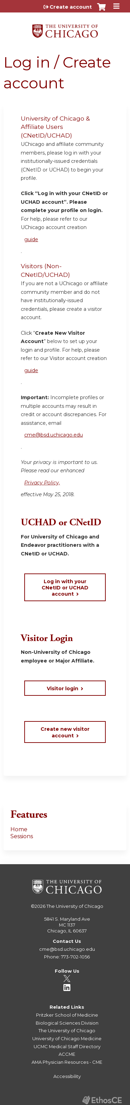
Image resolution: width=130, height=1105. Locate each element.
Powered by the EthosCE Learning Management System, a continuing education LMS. (102, 1100)
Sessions (21, 836)
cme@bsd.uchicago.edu (53, 435)
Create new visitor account (65, 732)
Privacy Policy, (42, 483)
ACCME (67, 1054)
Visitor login (62, 688)
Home (18, 829)
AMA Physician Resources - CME (67, 1062)
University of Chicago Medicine (67, 1038)
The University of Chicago (74, 906)
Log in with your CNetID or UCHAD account (65, 587)
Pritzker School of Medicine (67, 1015)
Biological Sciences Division (67, 1023)
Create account (71, 7)
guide (31, 239)
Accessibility (67, 1076)
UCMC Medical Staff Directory (67, 1046)
